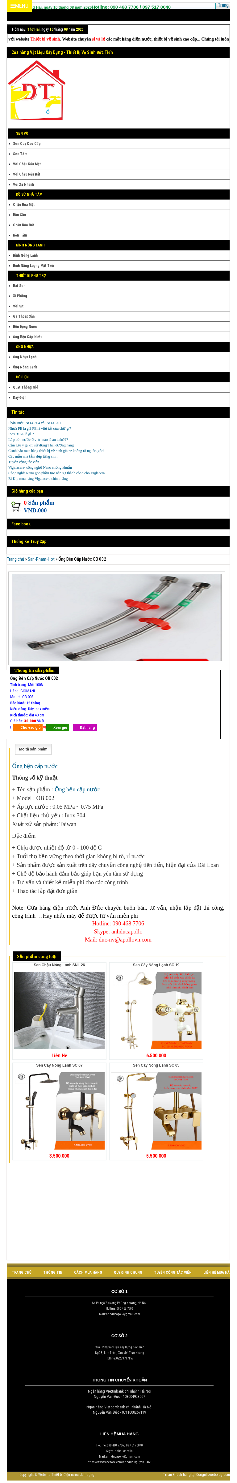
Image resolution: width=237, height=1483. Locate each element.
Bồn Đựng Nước (25, 326)
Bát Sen (19, 286)
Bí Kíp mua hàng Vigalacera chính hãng (38, 478)
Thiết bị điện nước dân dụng (72, 1474)
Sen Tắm (20, 154)
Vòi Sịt (18, 306)
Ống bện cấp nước (35, 766)
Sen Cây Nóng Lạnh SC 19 (156, 965)
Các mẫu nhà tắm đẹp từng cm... (33, 456)
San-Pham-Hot (41, 559)
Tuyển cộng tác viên (23, 462)
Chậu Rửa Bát (23, 225)
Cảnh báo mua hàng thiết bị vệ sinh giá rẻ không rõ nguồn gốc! (56, 451)
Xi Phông (20, 296)
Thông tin (52, 1272)
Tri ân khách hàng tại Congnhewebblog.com (196, 1474)
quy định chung (128, 1272)
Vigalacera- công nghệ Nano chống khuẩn (40, 467)
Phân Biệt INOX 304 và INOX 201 (34, 423)
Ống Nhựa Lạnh (24, 357)
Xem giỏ (60, 727)
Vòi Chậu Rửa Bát (26, 174)
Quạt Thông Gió (25, 387)
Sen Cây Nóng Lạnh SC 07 (59, 1065)
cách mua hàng (88, 1272)
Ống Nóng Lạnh (25, 367)
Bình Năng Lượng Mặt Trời (33, 265)
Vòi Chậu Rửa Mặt (27, 164)
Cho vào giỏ (30, 727)
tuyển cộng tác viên (173, 1272)
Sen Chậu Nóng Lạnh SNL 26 (59, 965)
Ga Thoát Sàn (24, 316)
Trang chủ (15, 559)
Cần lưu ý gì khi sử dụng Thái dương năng (41, 445)
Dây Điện (19, 397)
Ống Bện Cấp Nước (28, 337)
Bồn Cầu (19, 215)
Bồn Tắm (20, 235)
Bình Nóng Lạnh (25, 255)
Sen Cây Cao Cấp (27, 143)
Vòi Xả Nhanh (23, 184)
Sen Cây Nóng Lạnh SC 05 (156, 1065)
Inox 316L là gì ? (21, 434)
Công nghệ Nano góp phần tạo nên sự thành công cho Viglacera (56, 473)
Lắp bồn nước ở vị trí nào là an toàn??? (38, 439)
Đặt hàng (87, 727)
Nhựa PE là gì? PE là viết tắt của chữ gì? (39, 428)
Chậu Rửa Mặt (24, 204)
